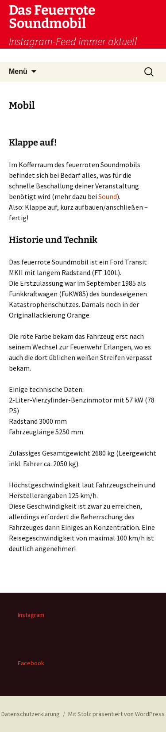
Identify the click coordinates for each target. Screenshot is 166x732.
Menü (18, 71)
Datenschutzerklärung (30, 714)
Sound (107, 196)
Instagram (31, 615)
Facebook (31, 663)
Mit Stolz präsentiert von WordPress (116, 714)
